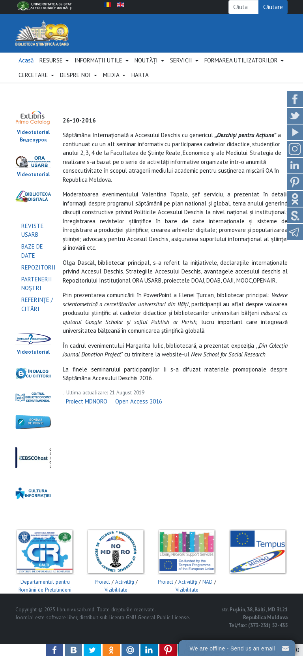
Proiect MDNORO (86, 410)
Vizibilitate (116, 598)
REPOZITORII (38, 276)
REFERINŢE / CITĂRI (37, 313)
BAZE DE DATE (32, 260)
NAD (207, 591)
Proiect (102, 591)
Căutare (273, 7)
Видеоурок (33, 148)
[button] (54, 69)
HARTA (140, 84)
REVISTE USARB (32, 239)
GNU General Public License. (158, 626)
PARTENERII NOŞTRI (36, 293)
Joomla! (24, 626)
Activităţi (124, 591)
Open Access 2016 (138, 410)
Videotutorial (33, 141)
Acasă (26, 69)
